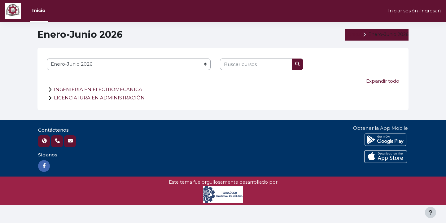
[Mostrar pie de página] (430, 212)
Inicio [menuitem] (39, 10)
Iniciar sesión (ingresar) (414, 11)
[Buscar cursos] (256, 64)
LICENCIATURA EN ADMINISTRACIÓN (99, 98)
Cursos (351, 34)
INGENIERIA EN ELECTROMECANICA (98, 89)
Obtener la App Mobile (380, 128)
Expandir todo (382, 81)
